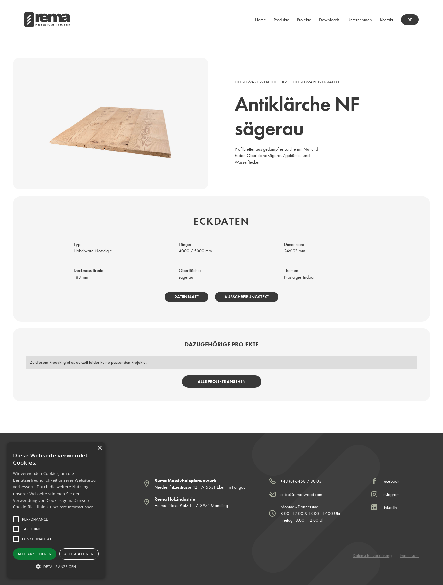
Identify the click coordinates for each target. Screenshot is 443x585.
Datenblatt (186, 296)
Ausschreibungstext (246, 297)
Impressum (409, 555)
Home (260, 20)
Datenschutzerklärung (372, 555)
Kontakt (386, 20)
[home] (47, 19)
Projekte (304, 20)
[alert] (56, 510)
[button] (281, 20)
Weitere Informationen (73, 506)
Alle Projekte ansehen (221, 381)
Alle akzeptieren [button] (35, 553)
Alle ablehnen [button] (79, 553)
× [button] (99, 448)
